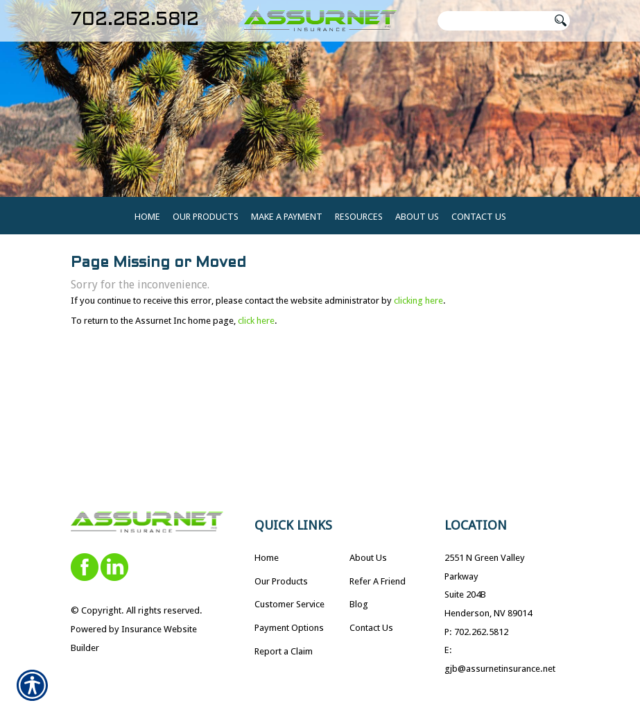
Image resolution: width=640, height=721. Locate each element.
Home (266, 565)
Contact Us (371, 635)
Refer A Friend (377, 589)
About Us (368, 565)
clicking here (418, 308)
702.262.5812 (135, 20)
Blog (358, 612)
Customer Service (289, 612)
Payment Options (289, 635)
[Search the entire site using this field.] (493, 21)
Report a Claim (283, 659)
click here (256, 328)
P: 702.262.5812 (476, 639)
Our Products (281, 589)
